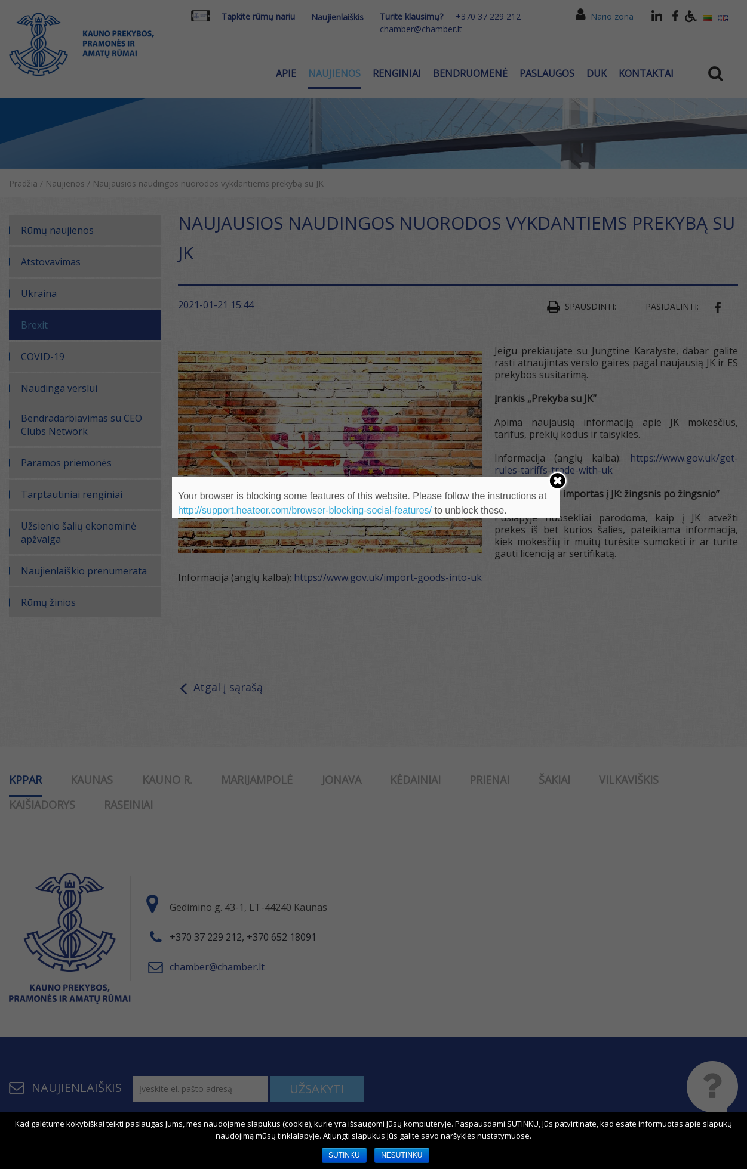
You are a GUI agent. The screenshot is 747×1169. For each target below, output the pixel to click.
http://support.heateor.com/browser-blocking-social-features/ (305, 510)
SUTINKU (344, 1155)
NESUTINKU (401, 1155)
